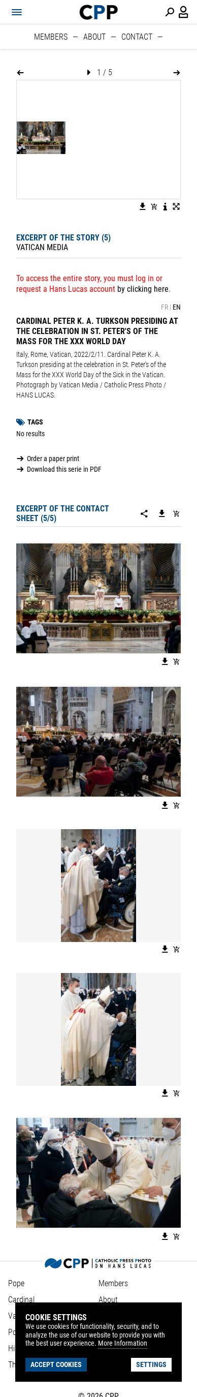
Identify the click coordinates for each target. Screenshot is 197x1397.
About (94, 37)
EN (177, 307)
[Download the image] (142, 206)
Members (51, 37)
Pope (16, 1283)
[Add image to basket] (153, 206)
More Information (122, 1343)
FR (164, 307)
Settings (151, 1364)
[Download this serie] (162, 513)
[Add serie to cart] (176, 513)
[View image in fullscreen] (176, 206)
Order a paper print (53, 458)
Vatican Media (42, 247)
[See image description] (165, 206)
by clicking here (143, 289)
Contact (136, 37)
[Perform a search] (169, 12)
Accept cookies (56, 1364)
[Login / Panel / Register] (184, 12)
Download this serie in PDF (64, 469)
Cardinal (21, 1299)
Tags (35, 422)
